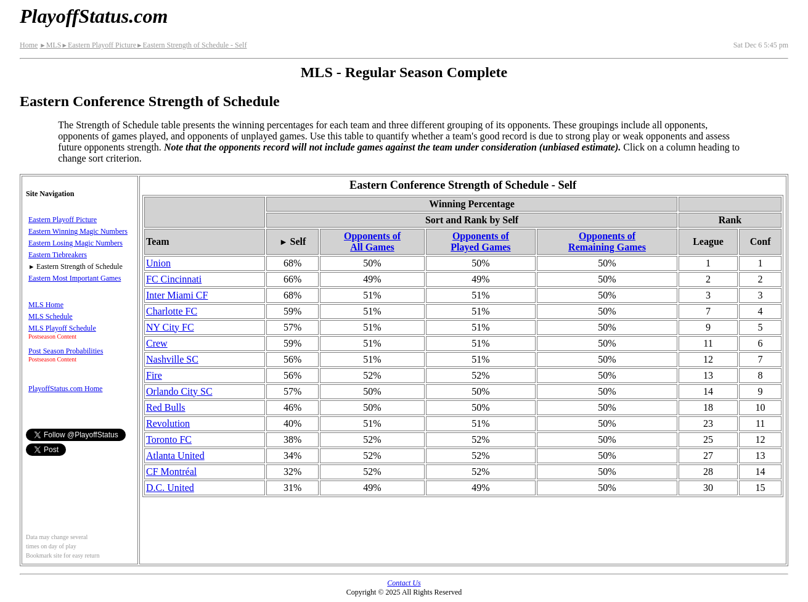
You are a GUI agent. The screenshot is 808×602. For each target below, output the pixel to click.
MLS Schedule (50, 316)
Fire (154, 375)
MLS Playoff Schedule (62, 328)
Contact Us (403, 583)
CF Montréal (171, 471)
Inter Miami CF (177, 295)
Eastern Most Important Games (74, 278)
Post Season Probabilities (65, 351)
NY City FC (170, 327)
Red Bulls (166, 407)
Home (29, 45)
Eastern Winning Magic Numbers (78, 231)
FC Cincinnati (174, 279)
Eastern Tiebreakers (57, 254)
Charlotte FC (171, 311)
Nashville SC (172, 359)
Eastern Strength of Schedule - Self (191, 45)
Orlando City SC (179, 391)
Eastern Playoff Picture (98, 45)
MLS (50, 45)
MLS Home (45, 304)
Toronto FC (169, 439)
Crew (157, 343)
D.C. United (170, 487)
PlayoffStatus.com (94, 16)
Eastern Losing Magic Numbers (75, 243)
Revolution (168, 423)
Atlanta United (175, 455)
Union (158, 263)
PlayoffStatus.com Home (65, 388)
